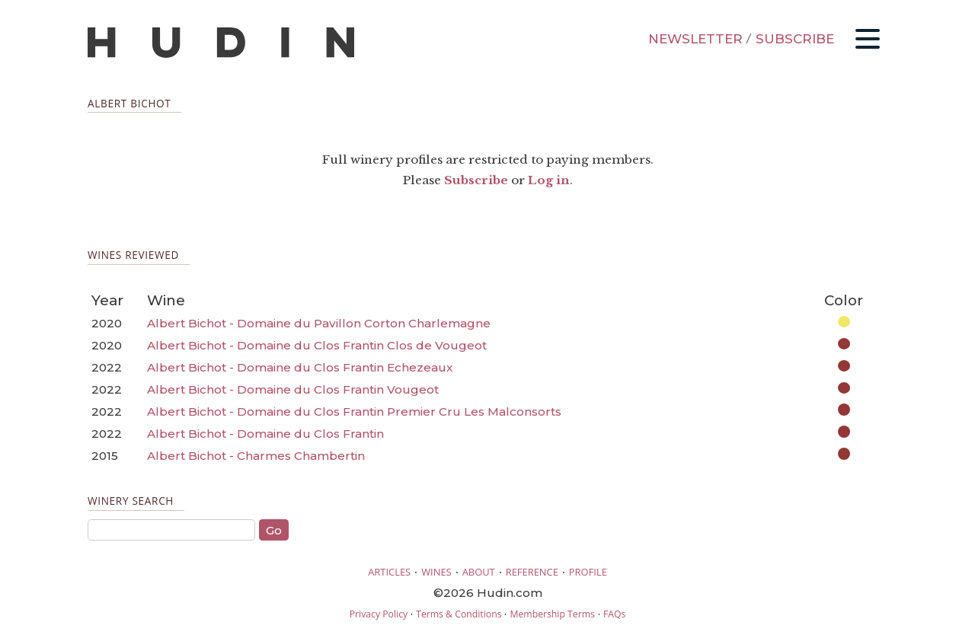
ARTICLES (389, 572)
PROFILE (588, 572)
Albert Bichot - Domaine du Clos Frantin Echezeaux (299, 367)
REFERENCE (532, 572)
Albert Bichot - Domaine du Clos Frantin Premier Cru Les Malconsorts (354, 411)
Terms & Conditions (458, 614)
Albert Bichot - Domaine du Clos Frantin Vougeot (293, 389)
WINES (436, 572)
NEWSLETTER (695, 38)
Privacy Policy (379, 614)
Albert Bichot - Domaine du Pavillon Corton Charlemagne (319, 323)
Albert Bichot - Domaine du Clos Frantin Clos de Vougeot (317, 345)
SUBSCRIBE (795, 38)
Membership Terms (552, 614)
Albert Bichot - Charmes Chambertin (256, 455)
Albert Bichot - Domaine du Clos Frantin (265, 433)
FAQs (614, 614)
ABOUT (478, 572)
